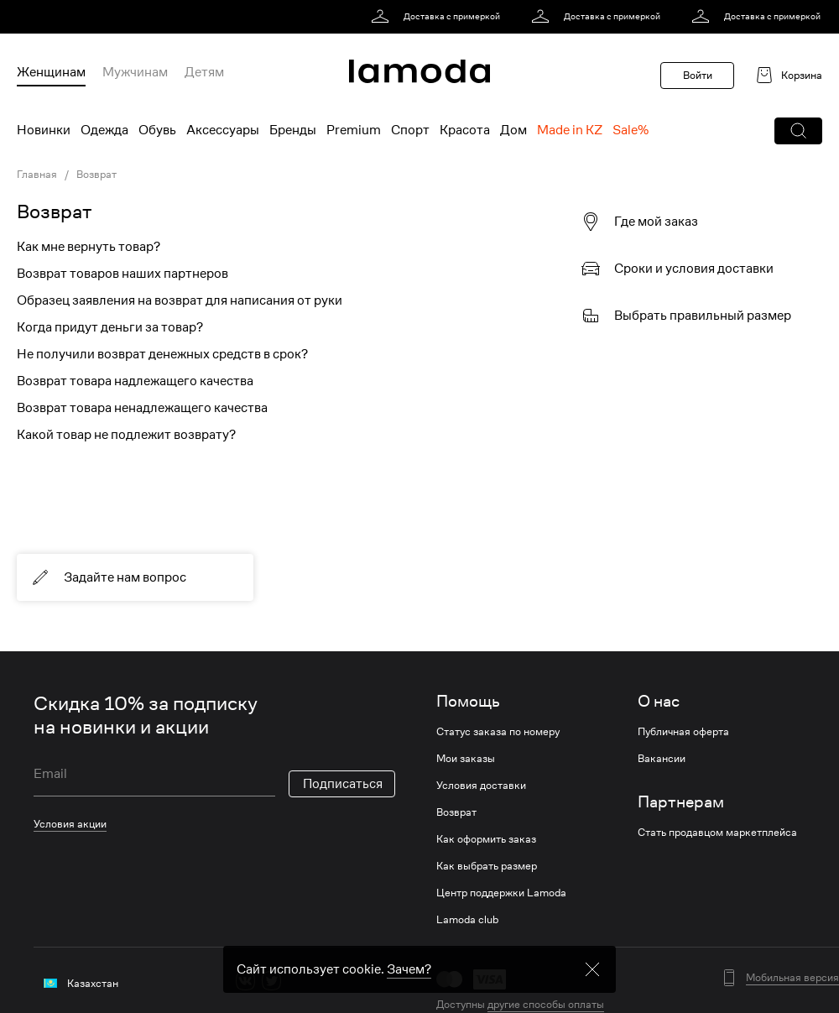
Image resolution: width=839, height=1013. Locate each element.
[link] (438, 17)
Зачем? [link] (409, 979)
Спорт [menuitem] (410, 130)
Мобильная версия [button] (792, 977)
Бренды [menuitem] (292, 130)
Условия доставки (481, 785)
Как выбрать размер (486, 866)
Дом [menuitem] (513, 130)
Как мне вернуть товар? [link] (88, 246)
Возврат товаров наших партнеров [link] (122, 273)
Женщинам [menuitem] (51, 72)
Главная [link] (37, 174)
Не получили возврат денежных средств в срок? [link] (162, 354)
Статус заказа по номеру (498, 732)
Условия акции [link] (70, 824)
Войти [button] (697, 75)
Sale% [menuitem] (630, 130)
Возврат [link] (54, 211)
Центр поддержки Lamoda (501, 893)
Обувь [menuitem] (157, 130)
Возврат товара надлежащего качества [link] (135, 381)
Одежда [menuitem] (104, 130)
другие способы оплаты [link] (545, 1004)
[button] (798, 130)
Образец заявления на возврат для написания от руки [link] (179, 300)
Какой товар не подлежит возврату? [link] (126, 434)
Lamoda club (467, 920)
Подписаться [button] (343, 783)
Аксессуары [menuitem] (222, 130)
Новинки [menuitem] (43, 130)
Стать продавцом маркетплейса (717, 832)
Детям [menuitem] (204, 72)
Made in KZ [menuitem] (569, 130)
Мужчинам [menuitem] (135, 72)
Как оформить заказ (486, 839)
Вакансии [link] (661, 758)
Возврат (456, 812)
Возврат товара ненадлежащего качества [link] (142, 407)
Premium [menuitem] (353, 130)
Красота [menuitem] (465, 130)
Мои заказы (465, 758)
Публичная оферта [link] (683, 732)
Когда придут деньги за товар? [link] (110, 327)
